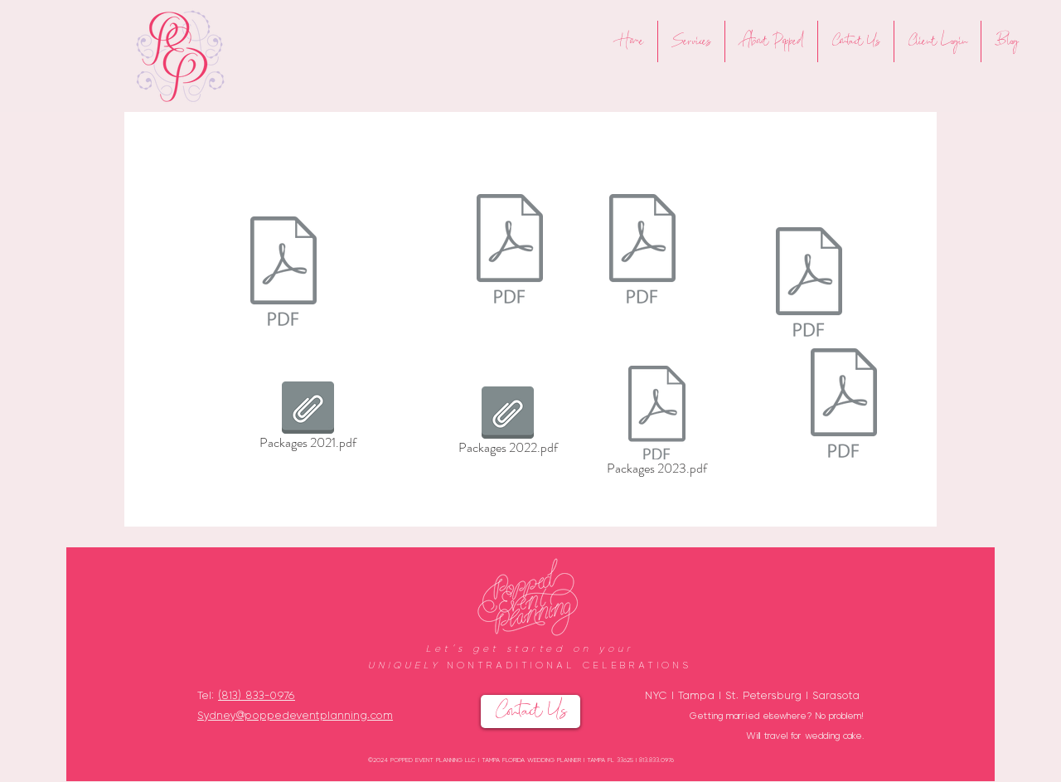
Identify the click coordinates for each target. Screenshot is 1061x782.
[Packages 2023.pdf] (657, 424)
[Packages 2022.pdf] (642, 250)
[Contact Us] (530, 711)
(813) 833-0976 (256, 694)
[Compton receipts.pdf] (283, 273)
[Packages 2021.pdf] (307, 418)
